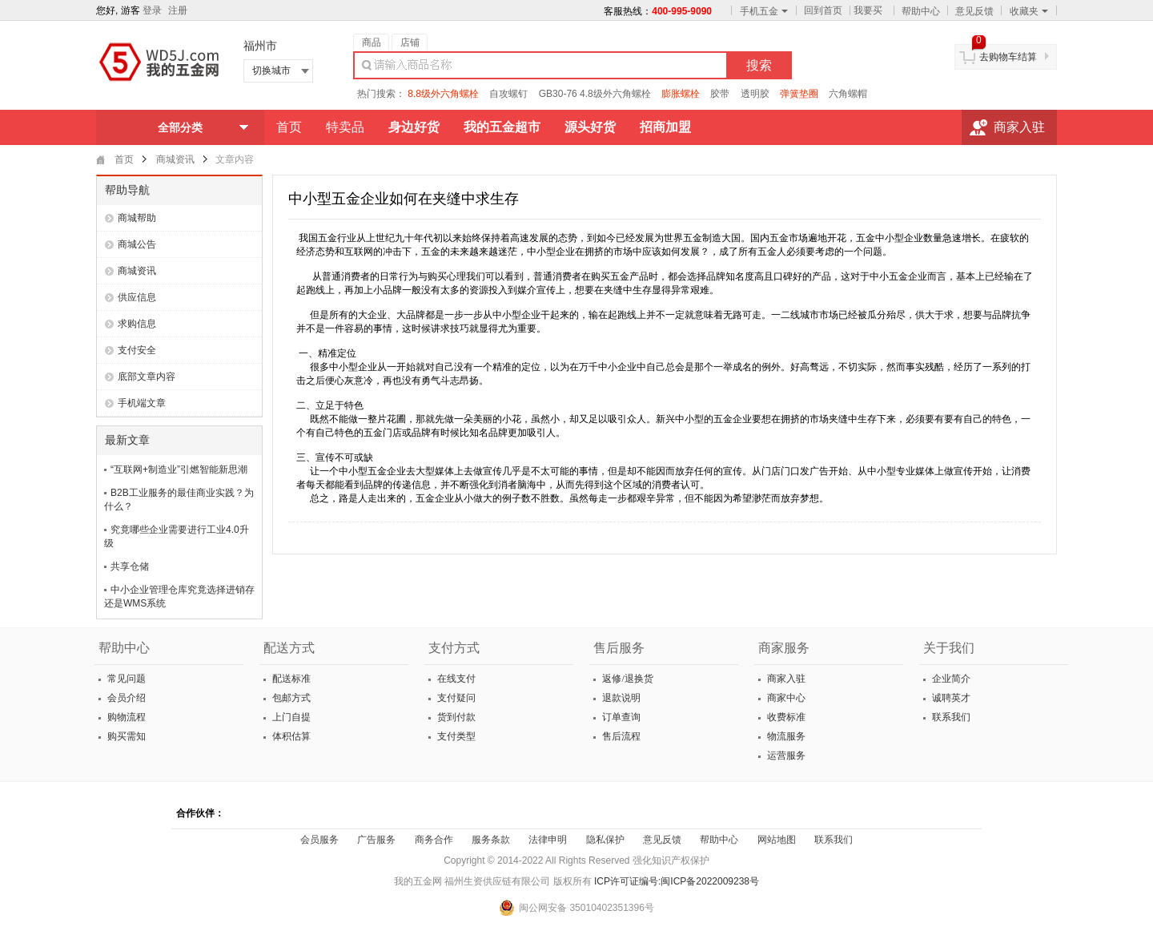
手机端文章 (142, 403)
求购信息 (137, 323)
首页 (289, 127)
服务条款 (491, 839)
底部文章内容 (146, 376)
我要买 (868, 10)
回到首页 (823, 10)
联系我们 (950, 717)
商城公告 (137, 244)
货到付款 (455, 717)
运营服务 (785, 755)
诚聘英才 (950, 697)
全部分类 (180, 127)
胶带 (719, 93)
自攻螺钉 (508, 93)
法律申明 (547, 839)
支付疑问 (455, 697)
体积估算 (290, 736)
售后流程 (620, 736)
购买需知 (125, 736)
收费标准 (785, 717)
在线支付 (455, 678)
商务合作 (434, 839)
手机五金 (764, 11)
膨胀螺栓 (680, 93)
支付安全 (137, 350)
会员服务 (319, 839)
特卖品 (345, 127)
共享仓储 (129, 566)
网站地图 (776, 839)
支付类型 (455, 736)
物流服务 (785, 736)
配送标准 (290, 678)
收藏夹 (1029, 11)
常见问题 (125, 678)
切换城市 (271, 70)
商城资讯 (175, 159)
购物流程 (125, 717)
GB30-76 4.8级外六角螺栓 (595, 93)
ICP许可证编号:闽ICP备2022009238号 (676, 881)
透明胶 (755, 93)
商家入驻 (1019, 127)
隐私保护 (605, 839)
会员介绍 (125, 697)
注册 (177, 10)
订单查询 (620, 717)
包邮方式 (290, 697)
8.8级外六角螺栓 (443, 93)
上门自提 (290, 717)
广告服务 (376, 839)
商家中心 (785, 697)
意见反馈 (974, 11)
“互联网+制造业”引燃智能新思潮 (178, 469)
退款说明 (620, 697)
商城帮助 (137, 218)
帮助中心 (921, 11)
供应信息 (137, 297)
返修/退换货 (626, 678)
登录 (152, 10)
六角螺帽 (848, 93)
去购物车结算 (1008, 56)
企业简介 (950, 678)
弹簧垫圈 (799, 93)
